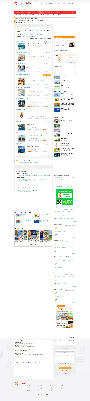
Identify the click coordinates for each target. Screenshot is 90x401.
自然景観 (48, 188)
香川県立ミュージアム (22, 143)
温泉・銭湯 (18, 191)
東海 (33, 14)
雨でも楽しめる (17, 351)
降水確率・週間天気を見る (71, 62)
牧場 (33, 188)
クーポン (47, 74)
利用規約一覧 (29, 385)
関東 (23, 14)
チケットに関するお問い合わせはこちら (65, 370)
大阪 (45, 14)
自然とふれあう (18, 180)
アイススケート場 (25, 354)
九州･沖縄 (49, 168)
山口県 (41, 30)
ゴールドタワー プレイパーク (24, 52)
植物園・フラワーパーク (41, 188)
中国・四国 (52, 14)
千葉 (29, 14)
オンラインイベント (31, 12)
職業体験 (33, 346)
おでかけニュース (59, 12)
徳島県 (44, 30)
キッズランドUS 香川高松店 (24, 87)
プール (31, 343)
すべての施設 (25, 36)
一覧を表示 (74, 221)
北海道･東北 (17, 168)
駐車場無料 (27, 349)
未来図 (62, 385)
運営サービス (52, 387)
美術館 (34, 351)
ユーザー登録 (17, 362)
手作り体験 (20, 346)
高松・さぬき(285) (19, 162)
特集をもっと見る (72, 113)
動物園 (30, 188)
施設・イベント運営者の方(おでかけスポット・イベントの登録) (30, 362)
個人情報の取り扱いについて (64, 363)
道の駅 (27, 191)
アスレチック (40, 190)
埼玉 (31, 14)
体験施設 (35, 190)
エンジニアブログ (52, 390)
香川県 (42, 175)
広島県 (38, 30)
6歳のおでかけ (59, 184)
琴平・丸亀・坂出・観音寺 (34, 34)
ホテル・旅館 (22, 191)
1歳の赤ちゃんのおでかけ (70, 177)
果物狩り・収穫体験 (19, 190)
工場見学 (31, 190)
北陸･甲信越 (33, 168)
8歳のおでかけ (59, 186)
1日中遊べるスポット (72, 3)
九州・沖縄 (57, 14)
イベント (23, 12)
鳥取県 (29, 30)
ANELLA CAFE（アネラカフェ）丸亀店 (26, 132)
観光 (30, 191)
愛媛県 (24, 31)
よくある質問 (40, 385)
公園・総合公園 (46, 190)
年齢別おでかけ (49, 12)
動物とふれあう (65, 3)
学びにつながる (37, 179)
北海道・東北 (17, 14)
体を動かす (30, 180)
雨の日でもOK (60, 3)
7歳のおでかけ (70, 184)
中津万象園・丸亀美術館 (23, 98)
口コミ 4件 (42, 45)
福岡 (60, 14)
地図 (41, 93)
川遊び (41, 349)
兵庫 (49, 14)
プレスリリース (63, 388)
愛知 (35, 14)
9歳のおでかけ (70, 186)
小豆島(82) (37, 162)
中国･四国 (25, 30)
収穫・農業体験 (25, 180)
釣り (26, 343)
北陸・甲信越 (39, 14)
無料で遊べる (23, 349)
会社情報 (62, 387)
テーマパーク (25, 188)
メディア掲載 (40, 388)
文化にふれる (42, 179)
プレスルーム (40, 387)
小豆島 (40, 34)
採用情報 (51, 388)
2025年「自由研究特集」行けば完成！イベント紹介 (23, 359)
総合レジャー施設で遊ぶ (20, 179)
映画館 (26, 351)
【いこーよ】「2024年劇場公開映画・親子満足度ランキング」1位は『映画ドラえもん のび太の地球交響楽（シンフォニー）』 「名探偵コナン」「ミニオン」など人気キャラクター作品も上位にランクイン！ (36, 373)
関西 (43, 14)
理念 (50, 385)
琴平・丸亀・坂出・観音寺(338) (29, 162)
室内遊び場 (18, 188)
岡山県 (35, 30)
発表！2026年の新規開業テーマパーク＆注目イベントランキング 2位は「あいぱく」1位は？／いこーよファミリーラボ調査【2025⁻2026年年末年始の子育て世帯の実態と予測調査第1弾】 (36, 367)
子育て (67, 12)
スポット (17, 12)
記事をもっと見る (33, 244)
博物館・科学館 (26, 190)
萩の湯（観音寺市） (22, 63)
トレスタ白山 (21, 41)
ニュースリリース (30, 388)
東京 (25, 14)
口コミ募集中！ (31, 67)
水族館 (35, 188)
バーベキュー (18, 184)
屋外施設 (34, 36)
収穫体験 (29, 346)
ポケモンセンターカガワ (23, 109)
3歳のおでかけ (70, 179)
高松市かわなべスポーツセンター (25, 121)
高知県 (27, 31)
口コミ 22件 (42, 56)
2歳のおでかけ (59, 179)
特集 (73, 12)
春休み (57, 3)
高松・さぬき (25, 34)
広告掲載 (28, 387)
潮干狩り (27, 184)
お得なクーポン (17, 349)
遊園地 (21, 188)
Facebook (28, 390)
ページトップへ (72, 337)
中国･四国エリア (19, 175)
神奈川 (27, 14)
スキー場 (20, 354)
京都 (47, 14)
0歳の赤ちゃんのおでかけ (59, 177)
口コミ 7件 (42, 80)
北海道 (20, 14)
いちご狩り (23, 184)
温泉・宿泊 (35, 180)
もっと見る (49, 376)
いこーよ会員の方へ (65, 373)
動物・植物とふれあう (29, 179)
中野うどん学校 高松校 (23, 74)
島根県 (32, 30)
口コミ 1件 (42, 102)
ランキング (41, 12)
